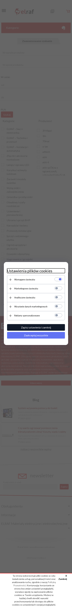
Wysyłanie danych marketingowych (30, 306)
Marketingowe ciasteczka (26, 288)
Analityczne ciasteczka (24, 297)
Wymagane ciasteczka (24, 279)
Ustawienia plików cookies (29, 270)
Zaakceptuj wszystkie (36, 335)
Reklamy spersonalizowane (27, 315)
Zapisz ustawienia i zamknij (36, 327)
